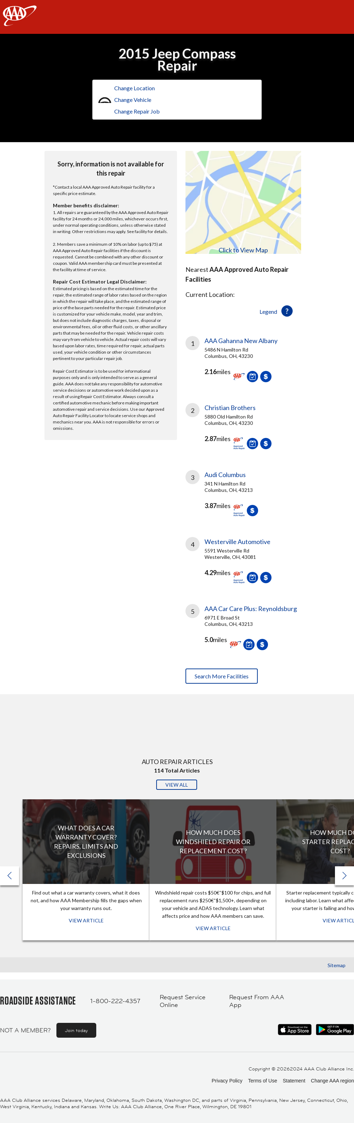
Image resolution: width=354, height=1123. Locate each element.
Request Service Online (183, 1001)
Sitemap (337, 965)
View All (176, 785)
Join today (76, 1030)
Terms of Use (262, 1081)
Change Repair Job (137, 111)
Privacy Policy (227, 1081)
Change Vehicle (132, 99)
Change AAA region (332, 1081)
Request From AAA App (256, 1001)
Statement (294, 1081)
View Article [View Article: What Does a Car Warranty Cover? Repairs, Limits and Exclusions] (86, 920)
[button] (344, 875)
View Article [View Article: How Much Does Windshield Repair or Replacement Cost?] (213, 928)
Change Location (134, 88)
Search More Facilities (222, 676)
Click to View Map (243, 250)
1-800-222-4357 (115, 1001)
